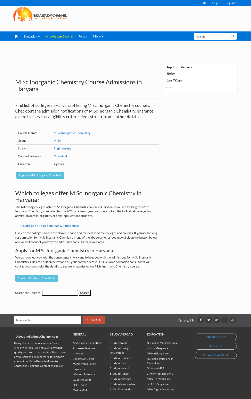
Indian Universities (121, 389)
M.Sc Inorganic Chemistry (72, 133)
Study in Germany (121, 358)
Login (216, 3)
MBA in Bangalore (158, 353)
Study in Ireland (119, 368)
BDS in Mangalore (157, 348)
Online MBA (80, 390)
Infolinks (78, 353)
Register (231, 3)
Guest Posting (82, 379)
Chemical (60, 156)
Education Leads (216, 337)
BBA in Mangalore (158, 384)
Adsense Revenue (84, 348)
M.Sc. (57, 140)
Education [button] (32, 36)
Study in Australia (120, 378)
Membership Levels (84, 363)
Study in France (119, 373)
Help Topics (80, 384)
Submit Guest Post (215, 355)
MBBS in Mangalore (159, 378)
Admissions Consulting (87, 342)
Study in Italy (118, 363)
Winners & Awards (84, 374)
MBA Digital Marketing (160, 389)
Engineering (62, 148)
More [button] (98, 36)
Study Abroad (118, 342)
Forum (82, 36)
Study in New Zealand (123, 384)
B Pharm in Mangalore (160, 373)
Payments (79, 369)
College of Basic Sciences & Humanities (51, 225)
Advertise (215, 346)
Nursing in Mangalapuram (162, 342)
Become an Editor (83, 358)
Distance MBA (156, 368)
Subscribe (93, 320)
